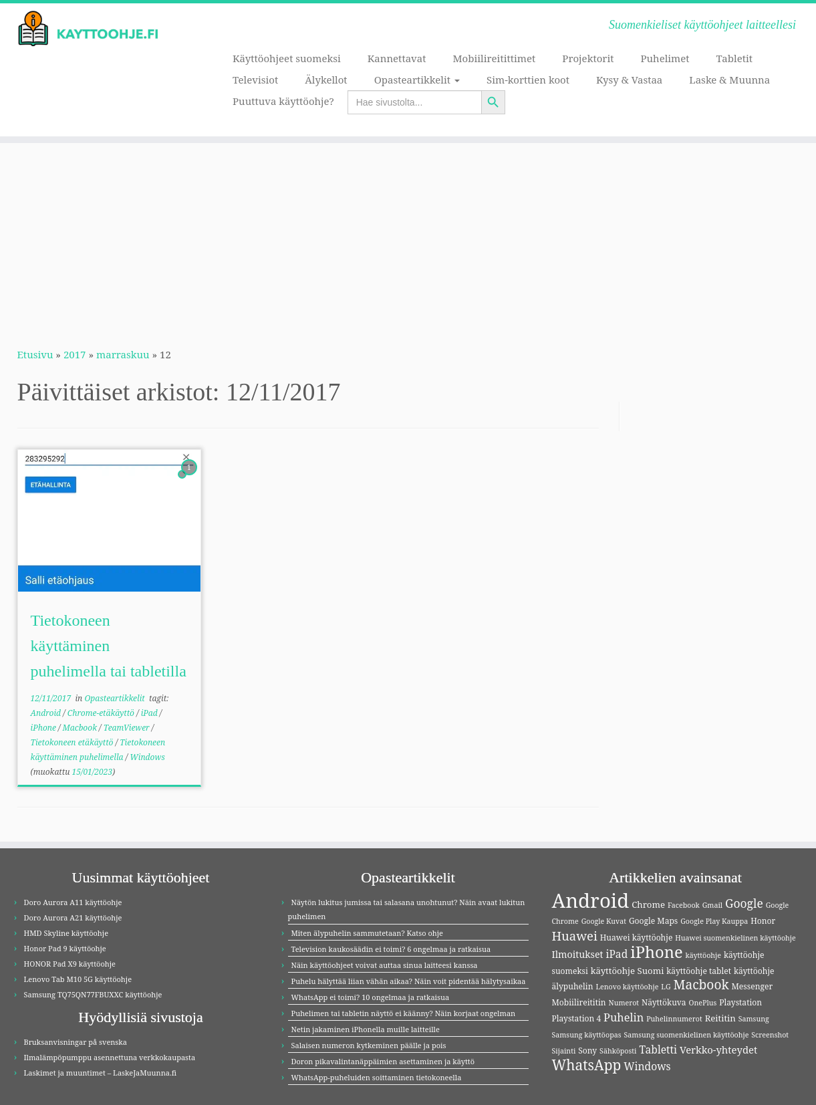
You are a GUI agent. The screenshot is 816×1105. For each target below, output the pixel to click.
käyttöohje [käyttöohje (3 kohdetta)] (704, 955)
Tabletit (734, 58)
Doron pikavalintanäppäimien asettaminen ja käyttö (383, 1061)
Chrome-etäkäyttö (101, 713)
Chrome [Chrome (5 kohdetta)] (648, 904)
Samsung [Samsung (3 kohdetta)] (753, 1018)
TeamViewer (128, 727)
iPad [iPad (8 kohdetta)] (616, 954)
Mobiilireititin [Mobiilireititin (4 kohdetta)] (579, 1002)
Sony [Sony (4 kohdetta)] (587, 1050)
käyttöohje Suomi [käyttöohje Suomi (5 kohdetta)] (627, 971)
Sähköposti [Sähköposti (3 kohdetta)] (617, 1051)
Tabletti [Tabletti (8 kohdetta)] (658, 1049)
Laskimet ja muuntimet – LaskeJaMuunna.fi (100, 1073)
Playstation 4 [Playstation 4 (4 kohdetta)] (576, 1018)
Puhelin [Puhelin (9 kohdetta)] (623, 1017)
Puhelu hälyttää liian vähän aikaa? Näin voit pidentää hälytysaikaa (408, 981)
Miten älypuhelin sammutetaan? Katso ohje (367, 933)
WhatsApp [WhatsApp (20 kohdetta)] (587, 1065)
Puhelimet (665, 58)
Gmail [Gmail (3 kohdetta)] (712, 905)
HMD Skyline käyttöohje (66, 933)
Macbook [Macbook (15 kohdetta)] (700, 984)
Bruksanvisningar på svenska (75, 1042)
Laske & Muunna (729, 79)
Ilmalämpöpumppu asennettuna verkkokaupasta (110, 1057)
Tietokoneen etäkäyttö (73, 742)
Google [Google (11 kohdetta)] (744, 903)
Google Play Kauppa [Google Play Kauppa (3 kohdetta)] (714, 921)
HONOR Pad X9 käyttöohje (70, 964)
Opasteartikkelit (417, 79)
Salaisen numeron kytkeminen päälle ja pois (368, 1045)
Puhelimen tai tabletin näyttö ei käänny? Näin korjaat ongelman (403, 1013)
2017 (74, 354)
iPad (150, 713)
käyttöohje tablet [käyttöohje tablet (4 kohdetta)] (698, 971)
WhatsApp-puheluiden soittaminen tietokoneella (376, 1077)
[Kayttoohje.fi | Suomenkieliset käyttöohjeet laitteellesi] (94, 28)
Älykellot (326, 79)
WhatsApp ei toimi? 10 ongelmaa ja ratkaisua (370, 997)
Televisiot (255, 79)
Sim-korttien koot (528, 79)
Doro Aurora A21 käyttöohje (73, 917)
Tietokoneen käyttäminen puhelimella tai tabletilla (108, 646)
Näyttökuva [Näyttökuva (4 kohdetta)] (664, 1002)
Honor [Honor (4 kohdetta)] (763, 921)
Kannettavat (397, 58)
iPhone (44, 727)
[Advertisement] (408, 236)
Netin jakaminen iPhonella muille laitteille (365, 1029)
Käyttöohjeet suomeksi (287, 58)
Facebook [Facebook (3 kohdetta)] (684, 905)
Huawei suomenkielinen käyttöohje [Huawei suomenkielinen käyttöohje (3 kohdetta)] (735, 938)
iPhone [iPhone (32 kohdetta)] (656, 952)
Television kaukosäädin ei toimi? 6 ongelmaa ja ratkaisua (391, 949)
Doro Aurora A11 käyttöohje (73, 902)
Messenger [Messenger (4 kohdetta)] (752, 986)
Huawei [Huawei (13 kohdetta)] (574, 935)
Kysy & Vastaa (629, 79)
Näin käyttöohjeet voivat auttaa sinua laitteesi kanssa (384, 965)
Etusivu (35, 354)
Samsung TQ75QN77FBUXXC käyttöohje (93, 994)
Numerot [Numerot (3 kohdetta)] (624, 1002)
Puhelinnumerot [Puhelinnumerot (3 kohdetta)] (674, 1018)
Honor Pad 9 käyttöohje (65, 948)
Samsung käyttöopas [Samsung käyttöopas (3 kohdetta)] (587, 1034)
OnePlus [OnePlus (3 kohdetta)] (703, 1002)
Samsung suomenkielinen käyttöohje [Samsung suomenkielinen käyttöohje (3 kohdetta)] (686, 1034)
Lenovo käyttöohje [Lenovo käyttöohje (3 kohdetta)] (626, 986)
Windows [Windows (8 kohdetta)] (647, 1066)
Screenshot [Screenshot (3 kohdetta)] (770, 1034)
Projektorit (588, 58)
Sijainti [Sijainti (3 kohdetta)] (564, 1051)
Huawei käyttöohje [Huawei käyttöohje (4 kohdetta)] (636, 937)
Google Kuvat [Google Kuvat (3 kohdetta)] (603, 921)
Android (47, 713)
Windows (147, 757)
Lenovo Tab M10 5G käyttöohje (78, 979)
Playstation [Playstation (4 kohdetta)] (740, 1002)
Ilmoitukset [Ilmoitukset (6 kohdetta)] (577, 954)
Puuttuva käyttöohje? (283, 101)
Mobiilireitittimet (494, 58)
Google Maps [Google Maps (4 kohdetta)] (653, 921)
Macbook (81, 727)
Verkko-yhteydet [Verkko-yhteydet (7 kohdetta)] (718, 1049)
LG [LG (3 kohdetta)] (665, 986)
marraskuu (123, 354)
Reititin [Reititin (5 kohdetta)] (720, 1018)
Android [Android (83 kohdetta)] (591, 900)
